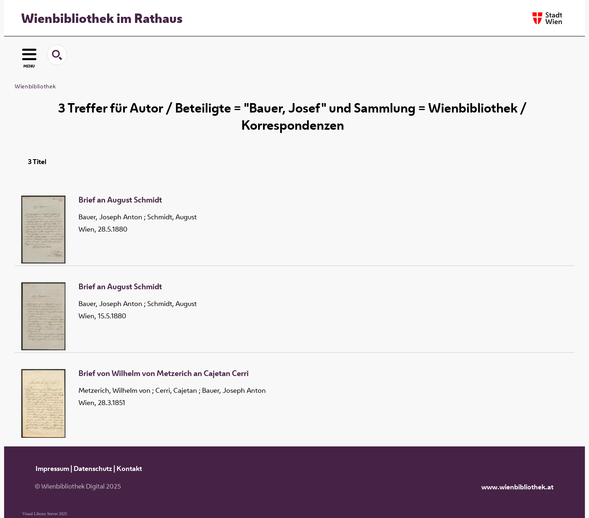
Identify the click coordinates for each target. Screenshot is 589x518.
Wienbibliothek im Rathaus (101, 18)
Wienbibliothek (35, 86)
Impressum (52, 468)
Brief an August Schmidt (120, 200)
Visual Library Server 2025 (44, 513)
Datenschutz (93, 468)
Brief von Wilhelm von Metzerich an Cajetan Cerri (164, 373)
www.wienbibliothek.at (517, 486)
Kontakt (129, 468)
